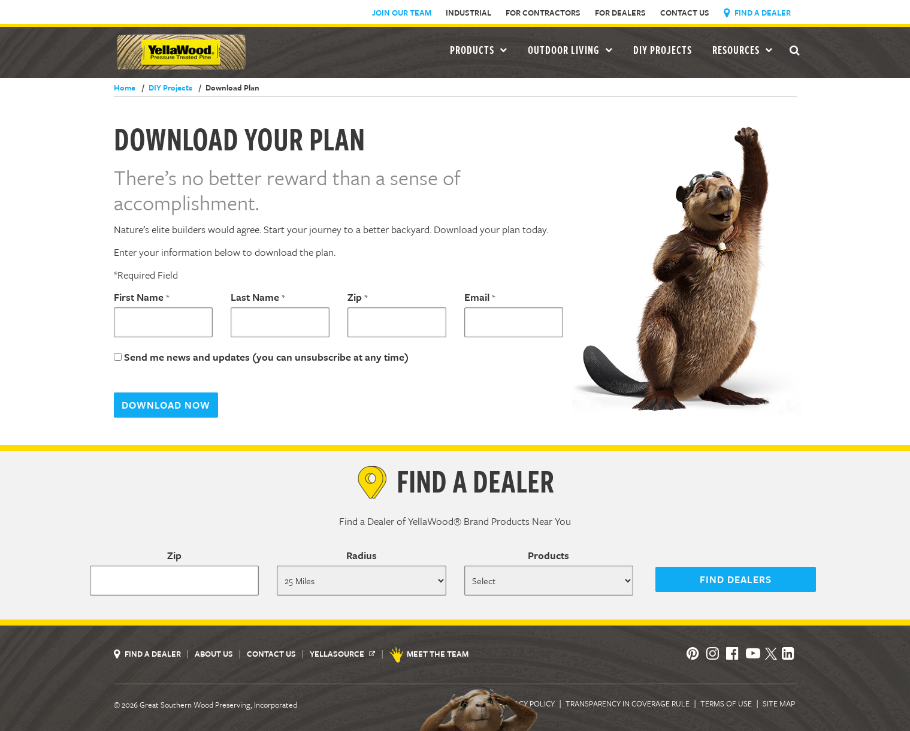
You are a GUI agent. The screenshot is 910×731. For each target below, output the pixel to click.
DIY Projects (662, 50)
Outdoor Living (570, 50)
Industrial (468, 13)
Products (548, 555)
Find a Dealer (757, 13)
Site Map (779, 703)
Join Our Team (401, 13)
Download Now (166, 405)
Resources (742, 50)
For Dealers (620, 13)
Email (476, 296)
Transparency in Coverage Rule (628, 703)
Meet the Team (429, 654)
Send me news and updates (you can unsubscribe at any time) (266, 356)
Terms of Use (726, 703)
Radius (361, 555)
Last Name (255, 296)
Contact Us (684, 13)
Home (124, 87)
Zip (354, 296)
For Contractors (543, 13)
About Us (215, 654)
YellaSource (342, 654)
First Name (139, 296)
